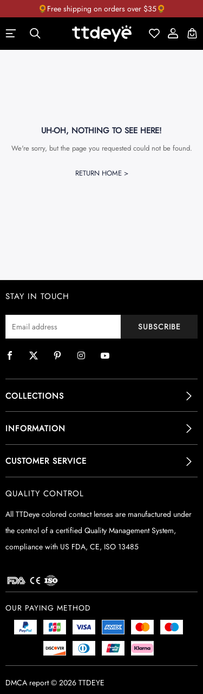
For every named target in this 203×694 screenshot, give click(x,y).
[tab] (101, 396)
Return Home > (101, 173)
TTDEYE (91, 682)
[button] (101, 396)
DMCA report (27, 682)
